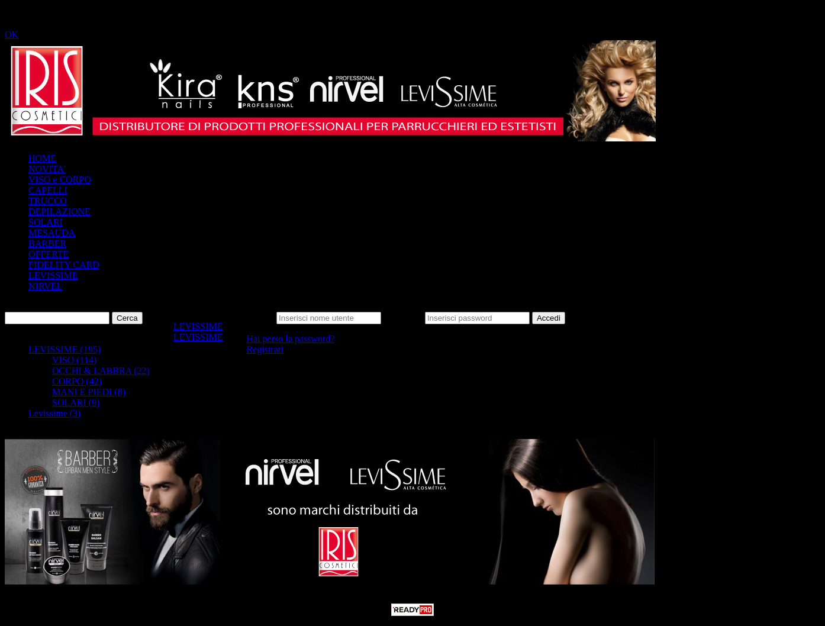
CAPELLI (47, 190)
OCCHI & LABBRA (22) (101, 371)
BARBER (47, 243)
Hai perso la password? (290, 339)
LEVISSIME (53, 275)
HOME (42, 158)
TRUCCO (47, 201)
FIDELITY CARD (63, 265)
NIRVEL (45, 286)
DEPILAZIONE (59, 211)
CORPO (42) (77, 381)
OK (11, 35)
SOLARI (45, 222)
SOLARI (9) (75, 403)
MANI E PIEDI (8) (88, 392)
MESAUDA (51, 233)
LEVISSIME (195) (64, 349)
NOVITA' (47, 169)
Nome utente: (248, 317)
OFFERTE (48, 254)
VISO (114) (74, 360)
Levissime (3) (54, 413)
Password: (403, 317)
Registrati (264, 349)
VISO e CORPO (59, 180)
